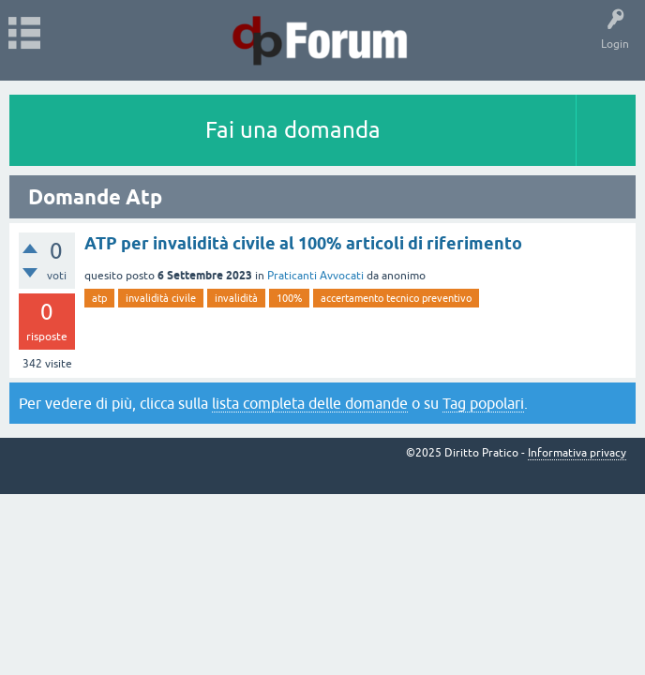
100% (289, 298)
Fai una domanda (293, 129)
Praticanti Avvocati (315, 275)
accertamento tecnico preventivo (396, 298)
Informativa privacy (577, 452)
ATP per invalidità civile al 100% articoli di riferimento (303, 243)
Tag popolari (483, 403)
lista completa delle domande (310, 403)
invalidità (236, 298)
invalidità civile (161, 298)
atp (99, 298)
